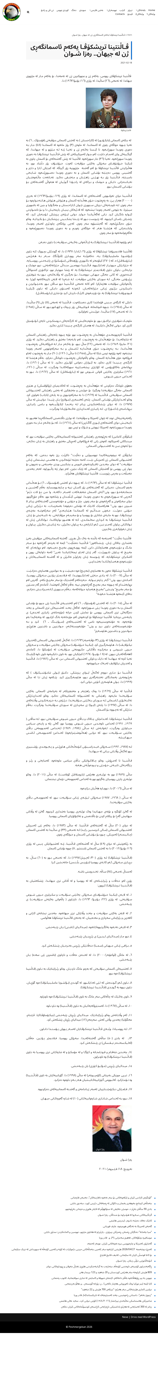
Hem (129, 35)
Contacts (119, 14)
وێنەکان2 (139, 14)
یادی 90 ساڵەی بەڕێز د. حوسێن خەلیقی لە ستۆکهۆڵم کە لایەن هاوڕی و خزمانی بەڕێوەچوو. (108, 1255)
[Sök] (28, 12)
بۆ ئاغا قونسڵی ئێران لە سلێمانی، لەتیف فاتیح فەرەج (126, 1301)
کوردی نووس (58, 10)
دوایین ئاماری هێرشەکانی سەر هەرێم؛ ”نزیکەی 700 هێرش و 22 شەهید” (116, 1335)
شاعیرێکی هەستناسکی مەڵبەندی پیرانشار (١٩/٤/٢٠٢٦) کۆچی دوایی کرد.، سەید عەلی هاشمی (105, 1346)
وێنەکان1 (150, 14)
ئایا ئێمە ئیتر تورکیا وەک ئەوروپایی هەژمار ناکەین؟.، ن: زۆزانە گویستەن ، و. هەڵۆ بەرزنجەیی (108, 1329)
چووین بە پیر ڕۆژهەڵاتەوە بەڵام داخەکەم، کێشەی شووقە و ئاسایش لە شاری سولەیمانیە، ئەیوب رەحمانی (101, 1324)
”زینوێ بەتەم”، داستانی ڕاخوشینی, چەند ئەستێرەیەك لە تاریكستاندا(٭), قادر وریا (113, 1341)
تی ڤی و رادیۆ (43, 10)
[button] (135, 10)
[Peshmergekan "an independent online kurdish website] (11, 12)
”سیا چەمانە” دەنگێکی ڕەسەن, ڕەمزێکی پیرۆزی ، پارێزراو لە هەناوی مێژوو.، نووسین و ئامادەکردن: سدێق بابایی (98, 1278)
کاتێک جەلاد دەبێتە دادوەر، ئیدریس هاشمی (130, 1266)
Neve (125, 1363)
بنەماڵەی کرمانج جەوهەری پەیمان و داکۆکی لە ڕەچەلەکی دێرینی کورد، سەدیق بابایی (111, 1249)
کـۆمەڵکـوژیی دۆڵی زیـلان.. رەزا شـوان (134, 1306)
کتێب (121, 10)
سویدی (79, 10)
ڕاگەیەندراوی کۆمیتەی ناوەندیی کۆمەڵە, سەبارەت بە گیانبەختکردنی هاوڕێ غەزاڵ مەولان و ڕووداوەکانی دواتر (99, 1312)
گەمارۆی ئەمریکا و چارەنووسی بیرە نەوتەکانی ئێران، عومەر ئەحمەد (119, 1289)
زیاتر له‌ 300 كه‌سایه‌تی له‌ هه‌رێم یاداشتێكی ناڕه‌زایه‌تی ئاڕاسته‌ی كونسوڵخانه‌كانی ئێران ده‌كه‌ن (106, 1352)
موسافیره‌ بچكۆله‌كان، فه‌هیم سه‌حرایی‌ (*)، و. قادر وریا (125, 1283)
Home (151, 10)
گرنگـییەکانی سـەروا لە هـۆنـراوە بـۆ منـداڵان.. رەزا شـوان (125, 1260)
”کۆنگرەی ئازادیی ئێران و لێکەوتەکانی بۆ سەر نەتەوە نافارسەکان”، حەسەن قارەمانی (111, 1243)
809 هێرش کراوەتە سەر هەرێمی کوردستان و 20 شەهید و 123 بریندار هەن (115, 1318)
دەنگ (70, 10)
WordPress (149, 1363)
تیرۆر (129, 10)
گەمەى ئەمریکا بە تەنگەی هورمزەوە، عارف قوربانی (127, 1272)
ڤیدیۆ (129, 14)
